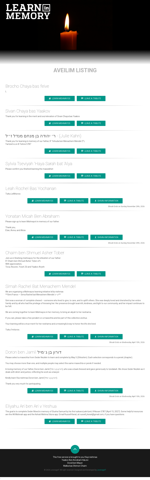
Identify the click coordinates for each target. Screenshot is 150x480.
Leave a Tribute (91, 98)
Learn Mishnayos (59, 98)
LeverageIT (101, 470)
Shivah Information (106, 201)
